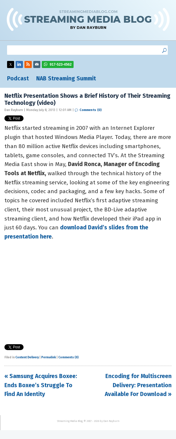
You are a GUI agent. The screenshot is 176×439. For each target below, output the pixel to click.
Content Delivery (27, 357)
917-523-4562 (61, 64)
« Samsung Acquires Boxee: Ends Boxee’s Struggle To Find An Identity (40, 385)
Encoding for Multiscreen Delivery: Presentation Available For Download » (138, 385)
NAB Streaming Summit (66, 78)
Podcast (18, 78)
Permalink (48, 357)
